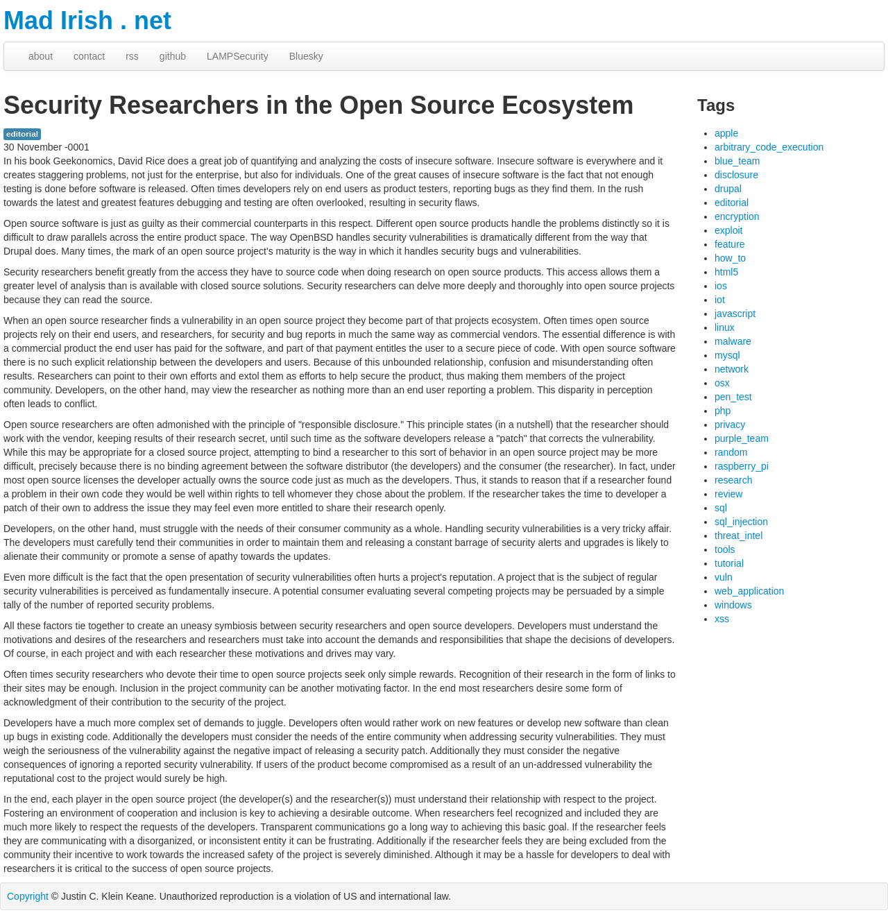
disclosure (736, 174)
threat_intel (738, 535)
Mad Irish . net (87, 20)
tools (725, 549)
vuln (724, 577)
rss (132, 56)
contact (89, 56)
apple (726, 133)
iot (720, 299)
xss (722, 618)
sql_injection (741, 521)
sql (721, 507)
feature (730, 244)
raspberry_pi (742, 466)
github (173, 56)
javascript (735, 313)
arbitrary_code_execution (769, 147)
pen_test (733, 396)
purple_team (742, 438)
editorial (22, 134)
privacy (730, 424)
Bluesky (306, 56)
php (723, 410)
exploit (728, 230)
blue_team (737, 160)
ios (721, 285)
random (731, 452)
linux (725, 327)
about (40, 56)
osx (722, 382)
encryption (737, 216)
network (732, 369)
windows (733, 604)
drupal (728, 188)
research (733, 480)
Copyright (28, 896)
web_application (749, 591)
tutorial (729, 563)
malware (733, 341)
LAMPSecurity (237, 56)
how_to (730, 258)
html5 (726, 271)
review (728, 493)
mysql (727, 355)
